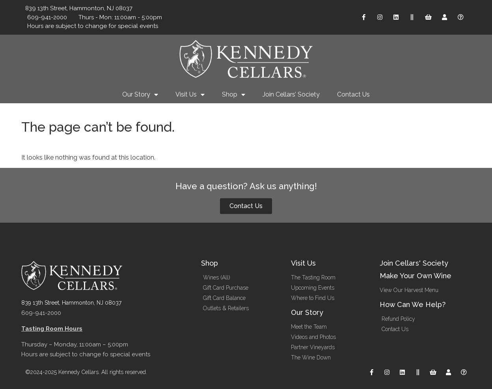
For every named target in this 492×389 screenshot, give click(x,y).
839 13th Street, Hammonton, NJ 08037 (71, 303)
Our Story (140, 94)
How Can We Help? (412, 304)
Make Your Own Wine (415, 276)
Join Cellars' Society (414, 263)
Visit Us (190, 94)
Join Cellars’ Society (291, 94)
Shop (233, 94)
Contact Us (353, 94)
